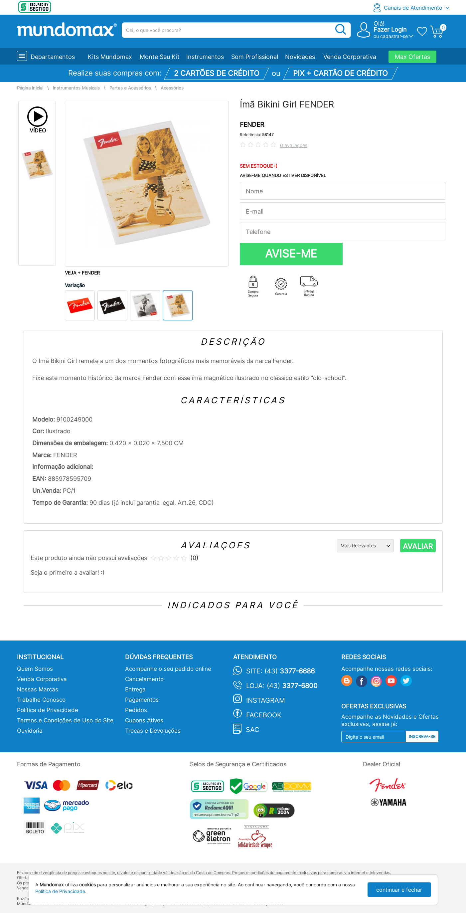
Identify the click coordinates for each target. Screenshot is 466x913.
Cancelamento (144, 679)
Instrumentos (205, 56)
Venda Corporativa (349, 56)
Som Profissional (254, 56)
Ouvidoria (30, 730)
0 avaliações (293, 145)
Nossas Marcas (37, 689)
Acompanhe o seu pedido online (168, 668)
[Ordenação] (365, 545)
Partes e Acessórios (130, 88)
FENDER (252, 124)
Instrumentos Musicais (76, 88)
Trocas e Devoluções (153, 730)
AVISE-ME (291, 253)
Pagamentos (142, 699)
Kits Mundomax (110, 56)
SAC (252, 730)
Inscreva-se (422, 736)
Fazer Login (390, 29)
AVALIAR (418, 546)
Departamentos (53, 56)
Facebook (263, 715)
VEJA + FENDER (82, 272)
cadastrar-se (394, 36)
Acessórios (172, 88)
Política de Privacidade (47, 710)
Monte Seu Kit (160, 56)
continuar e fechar (399, 889)
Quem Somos (35, 668)
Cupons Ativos (144, 720)
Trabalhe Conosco (41, 699)
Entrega (135, 689)
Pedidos (136, 710)
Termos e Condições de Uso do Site (65, 720)
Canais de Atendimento (413, 7)
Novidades (300, 56)
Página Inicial (30, 88)
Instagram (265, 700)
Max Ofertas (412, 56)
